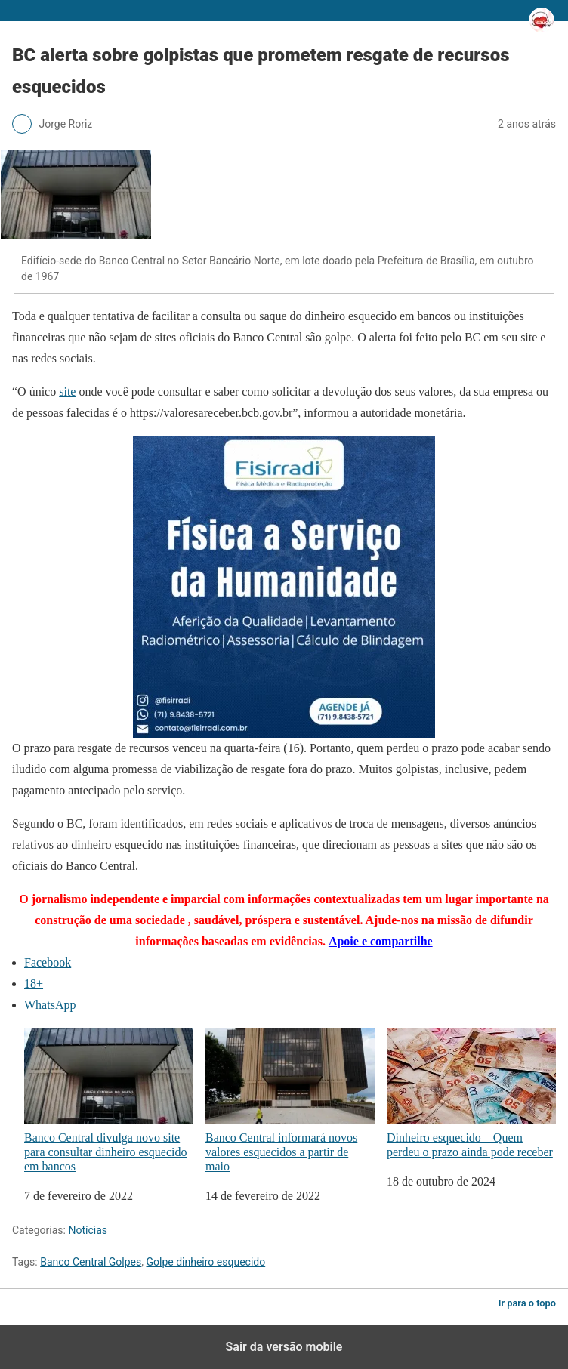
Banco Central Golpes (90, 1262)
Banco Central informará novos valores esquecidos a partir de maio (290, 1100)
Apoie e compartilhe (381, 941)
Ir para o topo (527, 1303)
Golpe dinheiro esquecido (206, 1262)
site (67, 391)
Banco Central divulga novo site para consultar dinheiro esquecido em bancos (108, 1100)
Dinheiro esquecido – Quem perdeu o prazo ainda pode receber (471, 1093)
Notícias (87, 1230)
